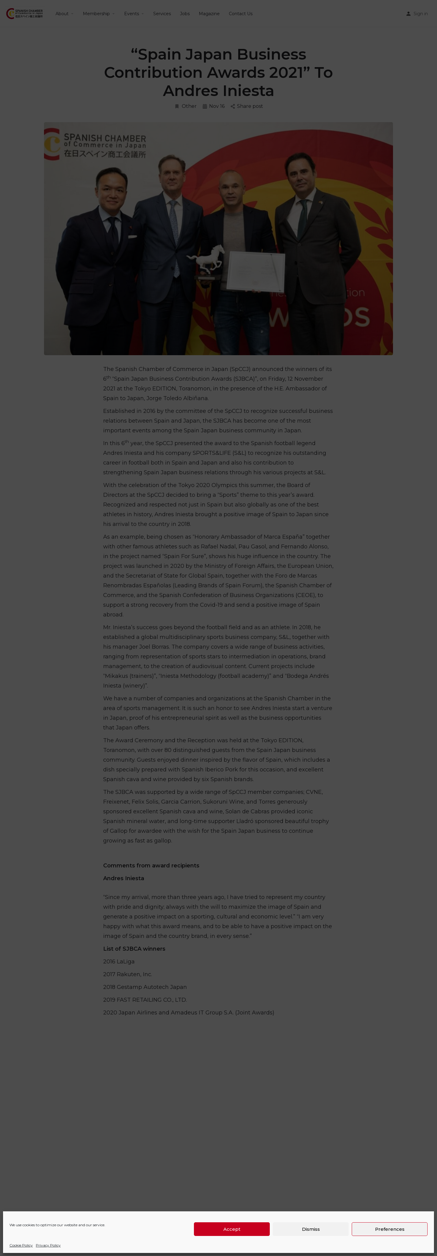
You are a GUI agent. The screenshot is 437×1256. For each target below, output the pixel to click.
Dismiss (311, 1229)
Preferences (390, 1229)
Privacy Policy (48, 1245)
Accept (231, 1229)
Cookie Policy (21, 1245)
